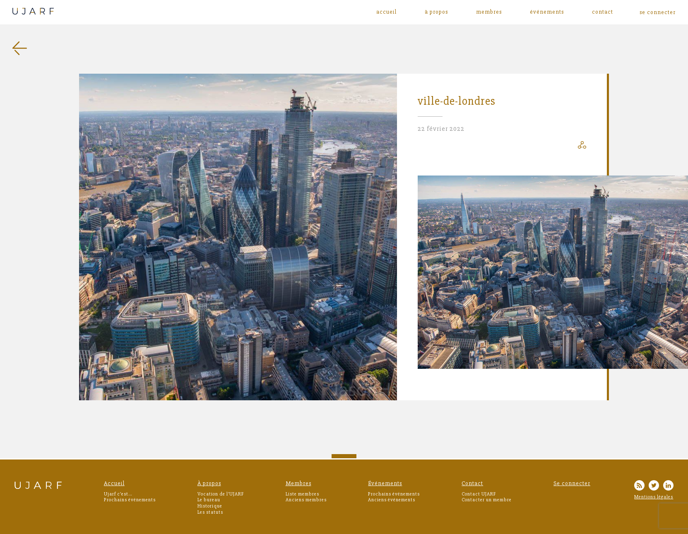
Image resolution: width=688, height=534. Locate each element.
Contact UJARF (479, 494)
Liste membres (302, 494)
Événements (547, 12)
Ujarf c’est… (118, 494)
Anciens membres (306, 500)
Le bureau (208, 500)
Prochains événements (130, 500)
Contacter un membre (487, 500)
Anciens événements (391, 500)
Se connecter (571, 483)
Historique (209, 506)
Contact (602, 12)
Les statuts (210, 512)
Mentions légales (653, 497)
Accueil (386, 12)
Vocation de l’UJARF (220, 494)
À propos (436, 12)
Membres (489, 12)
